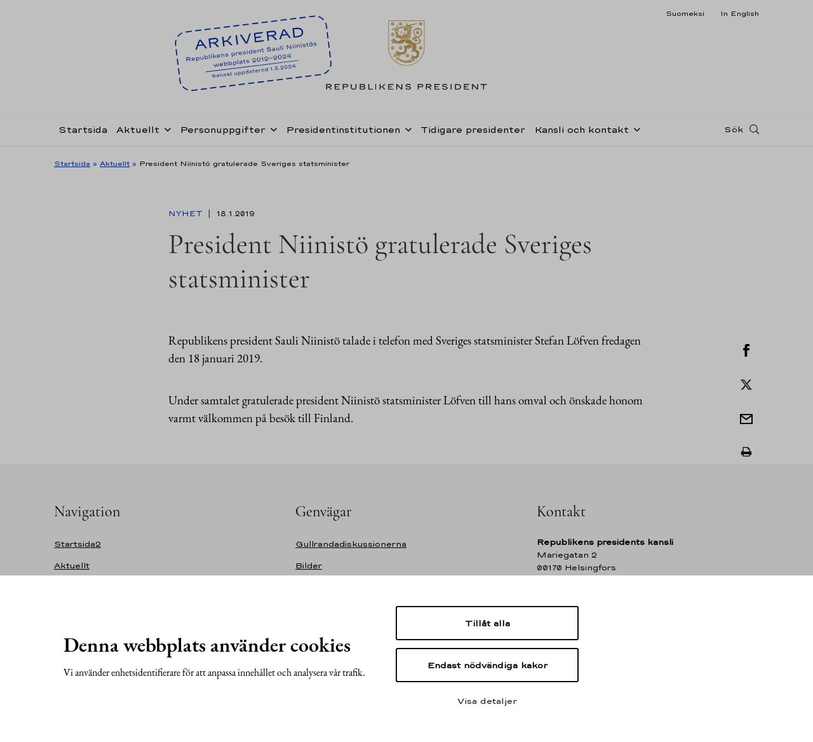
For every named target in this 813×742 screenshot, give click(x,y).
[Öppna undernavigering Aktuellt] (165, 128)
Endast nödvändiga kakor (487, 665)
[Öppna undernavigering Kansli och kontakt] (634, 128)
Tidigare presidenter (472, 129)
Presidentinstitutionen (343, 129)
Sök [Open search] (733, 129)
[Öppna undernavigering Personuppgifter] (271, 128)
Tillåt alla (487, 623)
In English (739, 13)
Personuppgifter (222, 129)
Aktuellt (137, 129)
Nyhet (186, 214)
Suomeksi (685, 13)
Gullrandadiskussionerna (350, 544)
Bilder (308, 565)
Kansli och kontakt (581, 129)
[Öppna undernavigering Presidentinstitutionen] (406, 128)
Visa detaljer (487, 700)
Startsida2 (77, 544)
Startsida (82, 129)
